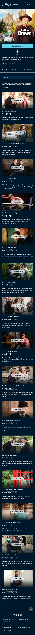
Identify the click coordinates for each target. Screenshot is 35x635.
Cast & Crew (16, 70)
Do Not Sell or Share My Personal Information (8, 622)
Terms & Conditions (24, 627)
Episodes (5, 70)
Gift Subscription (23, 619)
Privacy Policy (6, 630)
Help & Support (6, 627)
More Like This (28, 70)
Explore (16, 4)
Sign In (29, 4)
